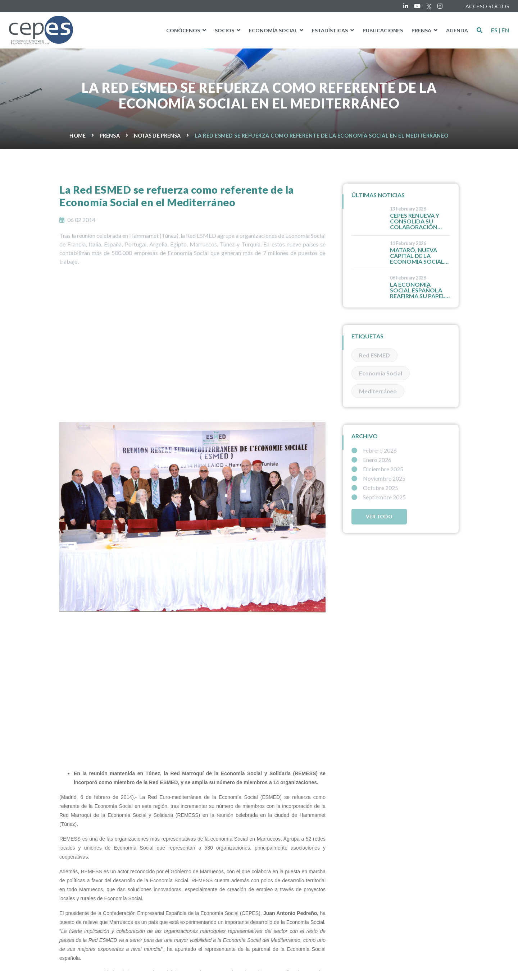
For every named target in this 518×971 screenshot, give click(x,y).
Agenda (457, 30)
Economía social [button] (273, 30)
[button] (479, 30)
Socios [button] (225, 30)
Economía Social (380, 373)
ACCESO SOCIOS (487, 6)
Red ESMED (374, 355)
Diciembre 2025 (377, 469)
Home (77, 136)
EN (505, 30)
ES (494, 30)
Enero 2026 (371, 460)
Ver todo (379, 516)
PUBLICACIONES (383, 30)
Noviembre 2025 (378, 478)
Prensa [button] (422, 30)
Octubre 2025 (374, 488)
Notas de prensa (157, 136)
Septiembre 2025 (378, 497)
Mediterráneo (378, 391)
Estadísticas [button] (330, 30)
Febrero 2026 (374, 450)
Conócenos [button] (183, 30)
